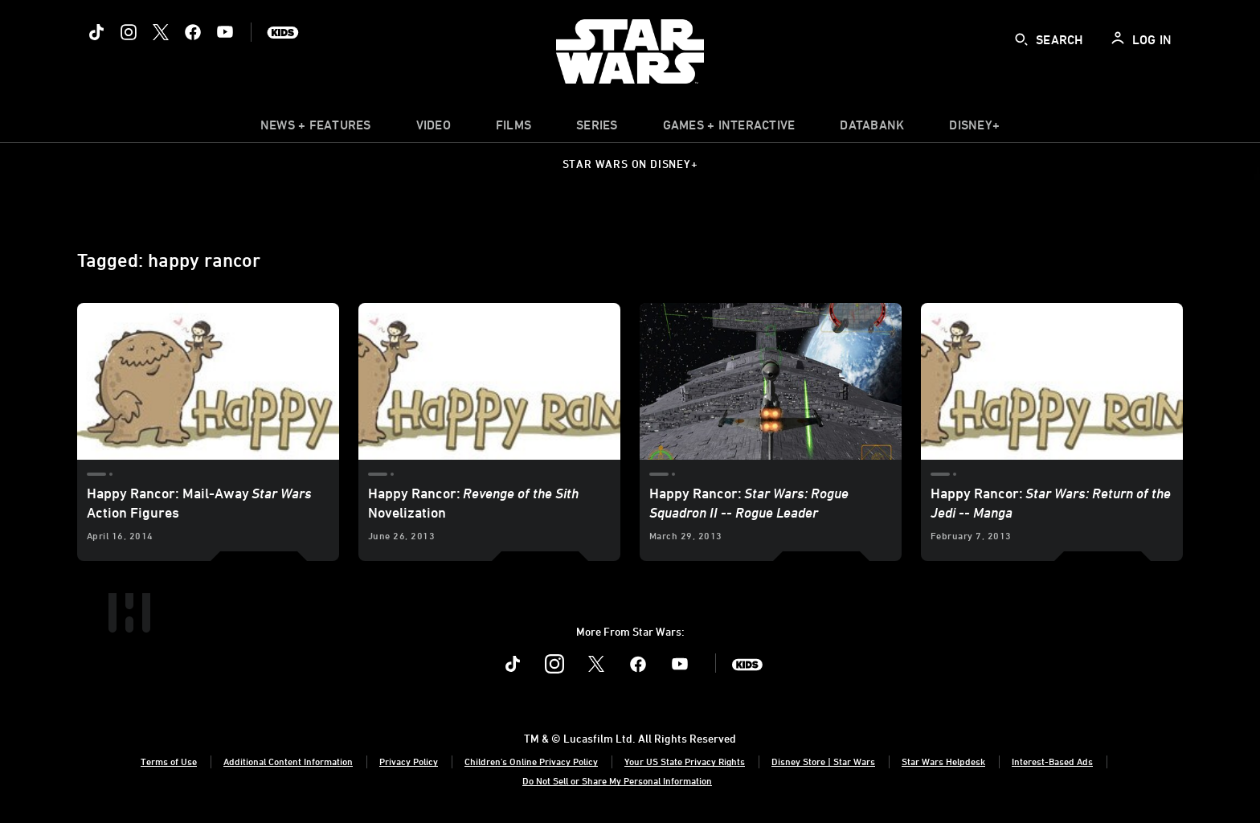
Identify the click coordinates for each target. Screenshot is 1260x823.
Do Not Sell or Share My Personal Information (617, 780)
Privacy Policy (408, 761)
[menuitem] (433, 128)
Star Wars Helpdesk (943, 761)
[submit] (1021, 39)
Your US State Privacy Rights (684, 761)
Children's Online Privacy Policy (531, 761)
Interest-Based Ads (1052, 761)
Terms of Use (169, 761)
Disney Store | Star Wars (823, 761)
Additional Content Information (288, 761)
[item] (316, 128)
